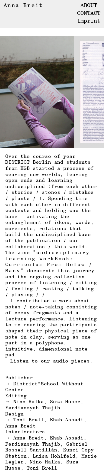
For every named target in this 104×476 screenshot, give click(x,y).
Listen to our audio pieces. (51, 361)
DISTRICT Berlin (28, 162)
